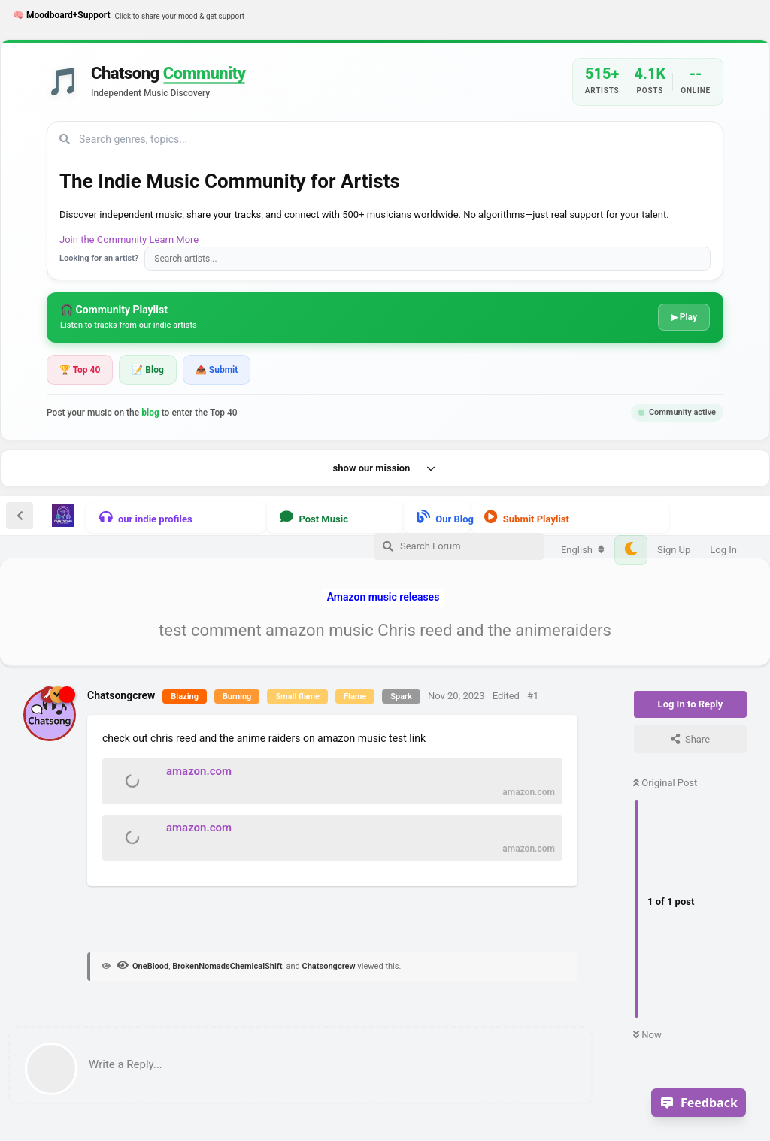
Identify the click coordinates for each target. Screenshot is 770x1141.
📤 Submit (217, 370)
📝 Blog (147, 370)
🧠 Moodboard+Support (128, 16)
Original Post (665, 782)
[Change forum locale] (582, 550)
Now (647, 1034)
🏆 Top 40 (79, 370)
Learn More (174, 239)
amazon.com (199, 771)
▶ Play (684, 317)
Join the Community (103, 239)
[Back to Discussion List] (19, 515)
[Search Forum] (459, 546)
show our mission (385, 468)
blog (150, 412)
